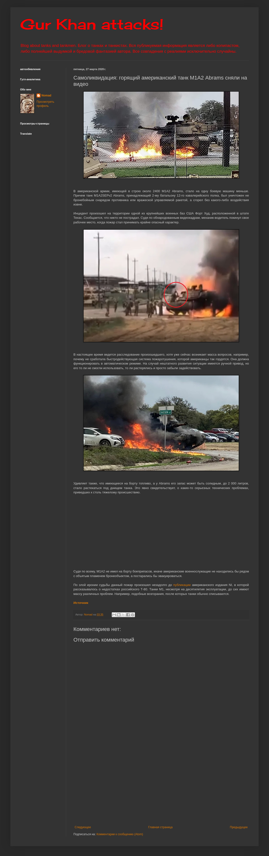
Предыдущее (239, 827)
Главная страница (160, 827)
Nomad (46, 95)
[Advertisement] (171, 785)
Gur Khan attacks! (91, 24)
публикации (182, 585)
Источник (80, 603)
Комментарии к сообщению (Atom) (119, 834)
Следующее (83, 827)
